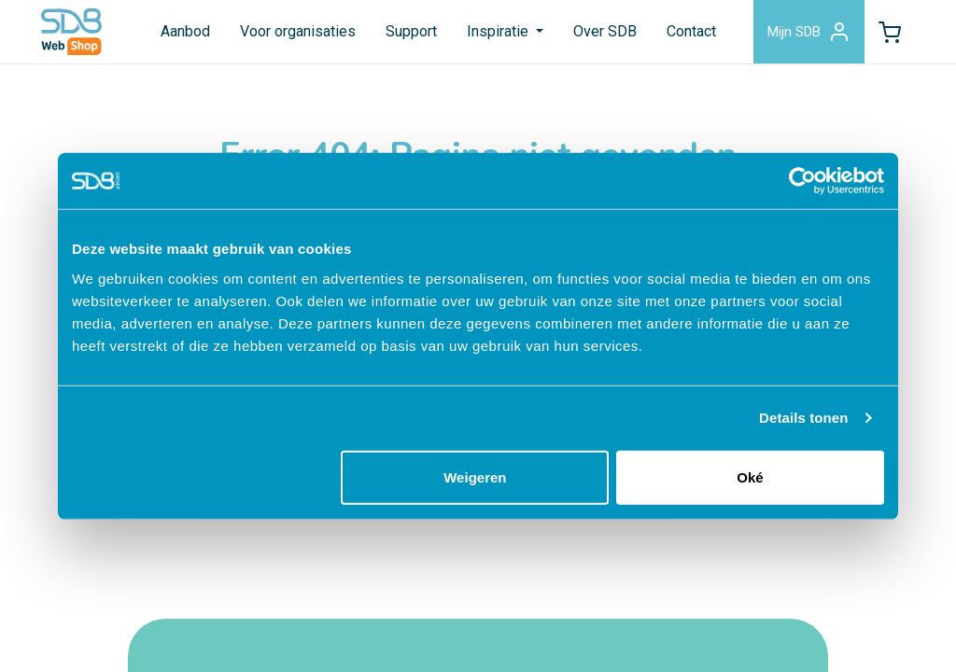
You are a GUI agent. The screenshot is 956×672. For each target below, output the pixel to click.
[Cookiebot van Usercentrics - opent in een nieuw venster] (802, 181)
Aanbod (185, 31)
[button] (890, 31)
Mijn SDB (809, 32)
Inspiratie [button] (499, 31)
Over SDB (605, 31)
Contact (691, 31)
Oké (750, 476)
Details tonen (803, 418)
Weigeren (474, 476)
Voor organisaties (298, 31)
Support (411, 31)
